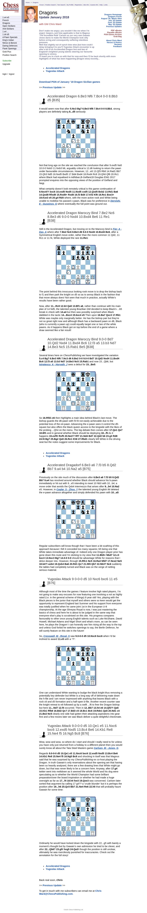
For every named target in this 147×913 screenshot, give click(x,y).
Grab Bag (117, 36)
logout (11, 74)
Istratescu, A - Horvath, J (53, 364)
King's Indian (8, 40)
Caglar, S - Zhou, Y (67, 489)
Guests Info (94, 5)
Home (28, 2)
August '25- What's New (111, 18)
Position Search (50, 5)
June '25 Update (115, 22)
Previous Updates (114, 26)
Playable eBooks (114, 32)
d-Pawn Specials (9, 37)
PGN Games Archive (113, 34)
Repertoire (78, 5)
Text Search (61, 5)
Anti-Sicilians (8, 29)
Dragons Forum (115, 16)
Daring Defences (9, 46)
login (4, 74)
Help (101, 5)
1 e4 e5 (5, 17)
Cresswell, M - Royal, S (56, 636)
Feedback (117, 46)
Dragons (35, 2)
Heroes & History (114, 42)
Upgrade (6, 64)
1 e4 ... (5, 31)
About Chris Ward (114, 40)
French (5, 20)
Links (106, 5)
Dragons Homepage (113, 14)
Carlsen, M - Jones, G (106, 748)
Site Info (86, 5)
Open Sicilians (8, 26)
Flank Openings (9, 48)
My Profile (70, 5)
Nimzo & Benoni (9, 43)
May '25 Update (115, 24)
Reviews (118, 44)
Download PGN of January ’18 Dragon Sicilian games (69, 82)
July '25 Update (115, 20)
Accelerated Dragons (58, 68)
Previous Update (52, 87)
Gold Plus (6, 52)
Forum (41, 5)
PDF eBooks (116, 30)
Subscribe (6, 61)
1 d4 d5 (5, 34)
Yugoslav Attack (55, 71)
